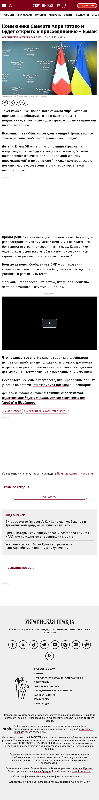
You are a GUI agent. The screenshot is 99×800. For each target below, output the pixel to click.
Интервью (55, 14)
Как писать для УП (45, 695)
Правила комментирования (75, 473)
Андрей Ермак (13, 411)
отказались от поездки (51, 385)
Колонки (40, 14)
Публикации (24, 14)
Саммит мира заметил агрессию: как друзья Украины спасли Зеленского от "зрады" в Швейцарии (43, 398)
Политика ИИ (41, 682)
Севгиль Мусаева (83, 768)
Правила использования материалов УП (58, 677)
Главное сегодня (16, 487)
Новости (8, 14)
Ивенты (68, 14)
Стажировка (41, 699)
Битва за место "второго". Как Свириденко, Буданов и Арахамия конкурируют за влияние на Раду (45, 523)
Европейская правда (60, 138)
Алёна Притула (42, 771)
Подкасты (82, 14)
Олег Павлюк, (10, 37)
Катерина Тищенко (30, 37)
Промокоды (41, 703)
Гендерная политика (46, 686)
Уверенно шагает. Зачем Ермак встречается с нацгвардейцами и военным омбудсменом (39, 546)
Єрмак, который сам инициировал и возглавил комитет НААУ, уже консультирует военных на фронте (47, 534)
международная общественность (46, 411)
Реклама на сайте (44, 669)
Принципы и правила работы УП (53, 690)
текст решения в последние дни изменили (59, 372)
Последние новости (20, 567)
